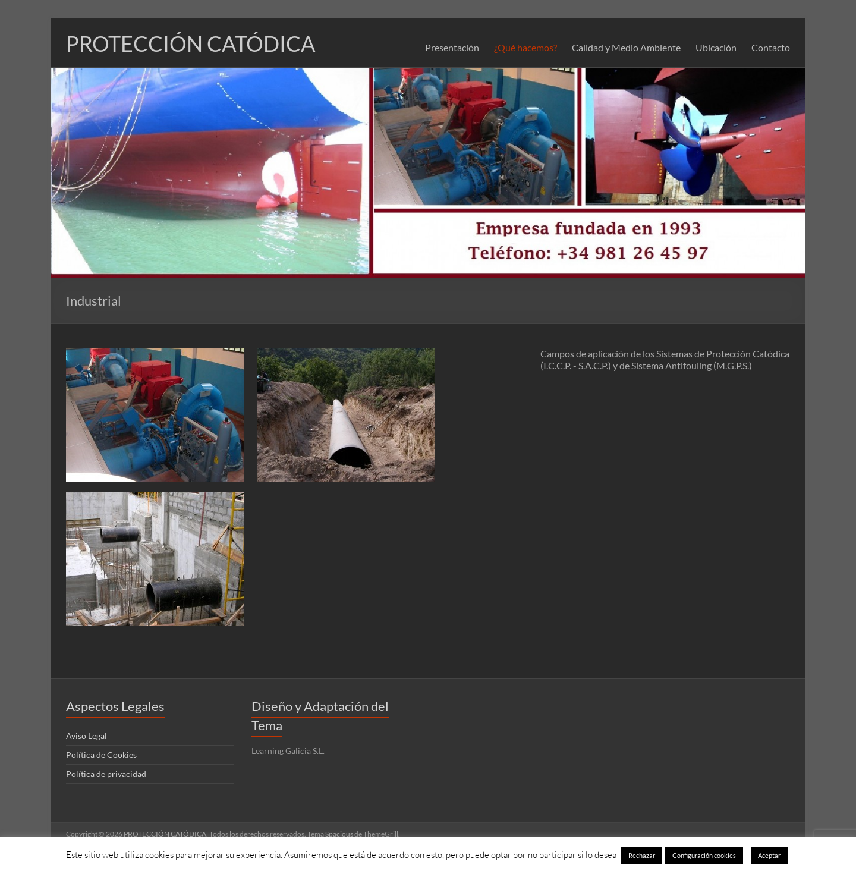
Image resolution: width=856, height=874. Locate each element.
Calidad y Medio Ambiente (626, 47)
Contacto (770, 47)
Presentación (452, 47)
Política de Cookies (101, 755)
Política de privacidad (106, 774)
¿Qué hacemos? (525, 47)
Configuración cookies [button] (704, 855)
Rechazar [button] (641, 855)
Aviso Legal (86, 736)
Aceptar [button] (769, 855)
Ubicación (716, 47)
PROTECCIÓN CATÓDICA (190, 43)
